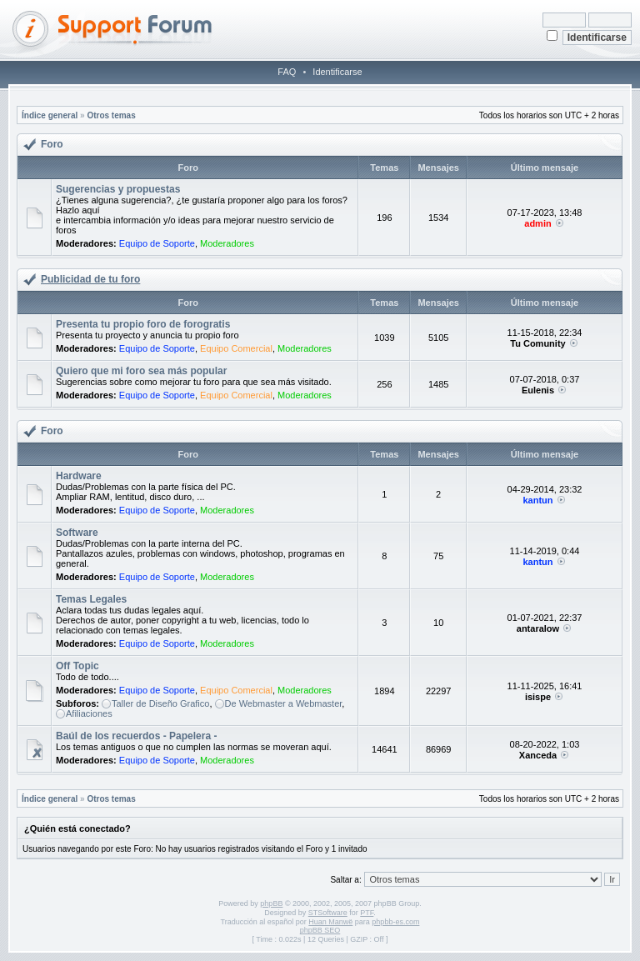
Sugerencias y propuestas (118, 189)
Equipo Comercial (236, 348)
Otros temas (111, 115)
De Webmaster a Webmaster (283, 703)
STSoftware (328, 912)
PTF (366, 912)
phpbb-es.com (395, 922)
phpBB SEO (320, 930)
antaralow (538, 628)
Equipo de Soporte (157, 243)
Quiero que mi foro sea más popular (141, 371)
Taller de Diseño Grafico (160, 703)
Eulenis (538, 390)
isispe (538, 697)
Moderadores (227, 243)
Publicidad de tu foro (90, 279)
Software (77, 532)
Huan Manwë (330, 922)
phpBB (271, 903)
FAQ (287, 72)
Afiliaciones (89, 713)
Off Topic (77, 666)
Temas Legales (91, 599)
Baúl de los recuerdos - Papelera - (136, 736)
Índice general (50, 115)
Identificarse (337, 72)
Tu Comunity (537, 343)
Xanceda (538, 755)
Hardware (79, 476)
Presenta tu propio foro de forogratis (143, 324)
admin (537, 223)
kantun (537, 500)
